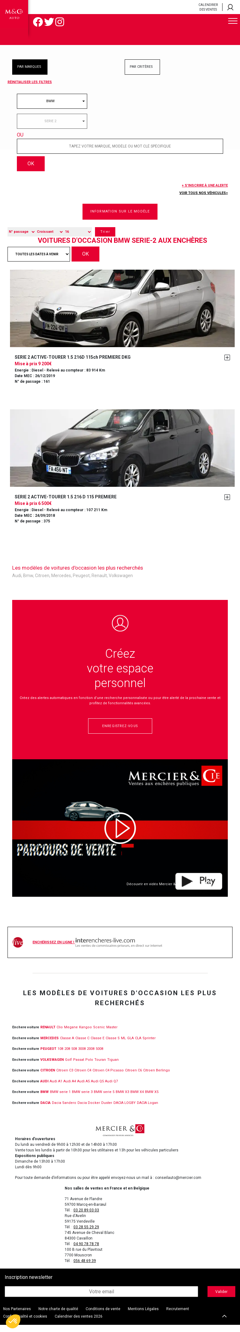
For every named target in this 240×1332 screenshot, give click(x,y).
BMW (44, 1099)
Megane (71, 1034)
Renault (99, 582)
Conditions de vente (103, 1316)
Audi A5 (83, 1088)
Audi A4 (69, 1088)
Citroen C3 (64, 1077)
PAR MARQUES (29, 67)
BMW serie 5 (104, 1099)
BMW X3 (122, 1099)
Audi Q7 (111, 1088)
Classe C (82, 1045)
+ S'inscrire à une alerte (205, 193)
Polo (89, 1067)
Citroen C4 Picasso (108, 1077)
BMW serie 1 (60, 1099)
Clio (60, 1034)
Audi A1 (56, 1088)
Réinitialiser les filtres (30, 82)
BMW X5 (151, 1099)
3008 (82, 1056)
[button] (13, 1321)
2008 (90, 1056)
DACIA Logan (147, 1110)
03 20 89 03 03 (86, 1217)
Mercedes (61, 582)
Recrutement (177, 1316)
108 (60, 1056)
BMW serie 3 (82, 1099)
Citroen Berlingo (156, 1077)
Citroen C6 (133, 1077)
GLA (130, 1045)
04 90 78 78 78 (86, 1251)
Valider (221, 1298)
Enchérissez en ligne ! (97, 949)
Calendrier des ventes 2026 (78, 1323)
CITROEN (47, 1077)
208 (67, 1056)
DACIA (45, 1110)
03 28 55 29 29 (86, 1234)
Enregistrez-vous (120, 733)
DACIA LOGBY (124, 1110)
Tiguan (113, 1067)
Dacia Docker (89, 1110)
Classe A (67, 1045)
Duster (106, 1110)
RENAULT (47, 1034)
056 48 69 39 (84, 1268)
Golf (68, 1067)
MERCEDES (49, 1045)
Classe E (97, 1045)
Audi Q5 (97, 1088)
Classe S (113, 1045)
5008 (99, 1056)
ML (123, 1045)
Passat (78, 1067)
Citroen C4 (82, 1077)
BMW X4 (137, 1099)
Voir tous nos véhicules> (203, 200)
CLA (138, 1045)
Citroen (42, 582)
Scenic (99, 1034)
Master (112, 1034)
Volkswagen (121, 582)
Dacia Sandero (64, 1110)
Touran (100, 1067)
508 (74, 1056)
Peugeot (81, 582)
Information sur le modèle (120, 219)
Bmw (28, 582)
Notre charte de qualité (58, 1316)
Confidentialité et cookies (25, 1323)
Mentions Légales (143, 1316)
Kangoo (85, 1034)
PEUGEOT (48, 1056)
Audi (16, 582)
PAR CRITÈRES (141, 67)
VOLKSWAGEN (52, 1067)
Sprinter (149, 1045)
